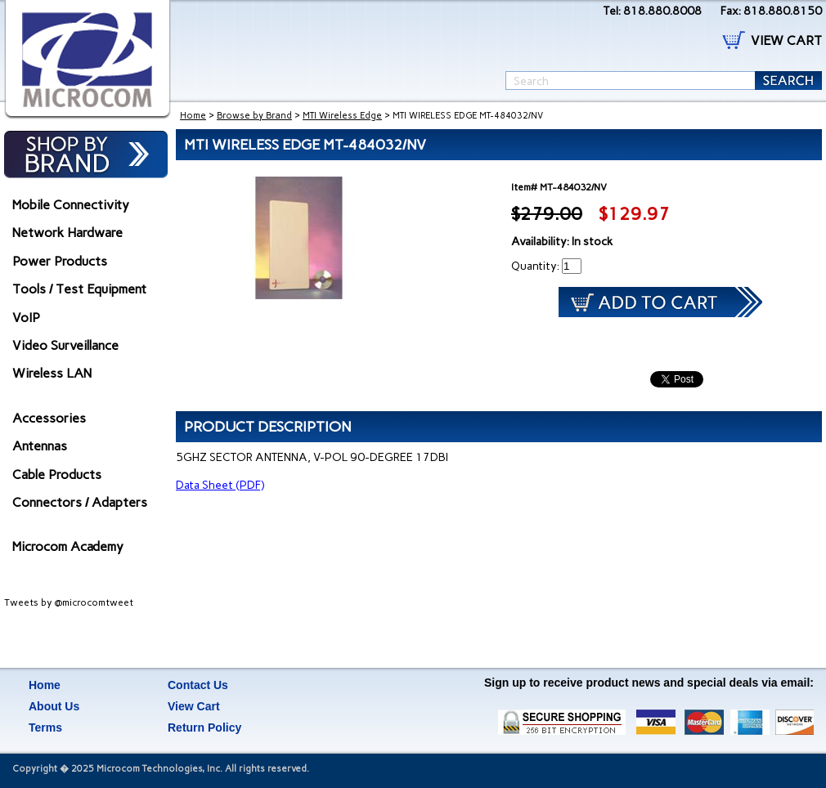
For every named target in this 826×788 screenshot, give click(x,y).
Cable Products (56, 474)
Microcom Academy (67, 546)
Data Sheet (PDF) (220, 485)
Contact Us (198, 685)
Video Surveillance (65, 345)
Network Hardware (67, 232)
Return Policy (204, 727)
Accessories (49, 418)
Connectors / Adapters (79, 502)
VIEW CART (786, 40)
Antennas (39, 446)
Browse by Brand (254, 115)
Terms (45, 727)
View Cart (194, 706)
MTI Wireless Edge (342, 115)
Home (193, 115)
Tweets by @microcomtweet (68, 602)
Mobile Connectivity (70, 205)
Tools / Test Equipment (79, 289)
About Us (54, 706)
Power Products (59, 261)
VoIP (26, 317)
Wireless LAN (52, 373)
